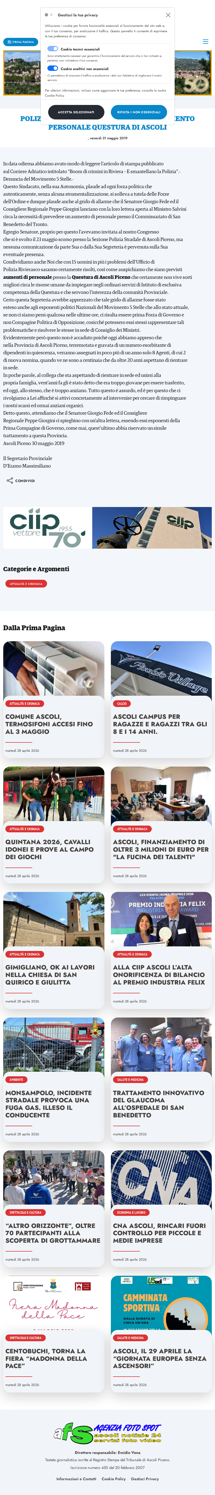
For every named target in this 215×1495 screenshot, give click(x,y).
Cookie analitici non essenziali (85, 68)
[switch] (52, 68)
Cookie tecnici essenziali (80, 49)
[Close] (168, 15)
